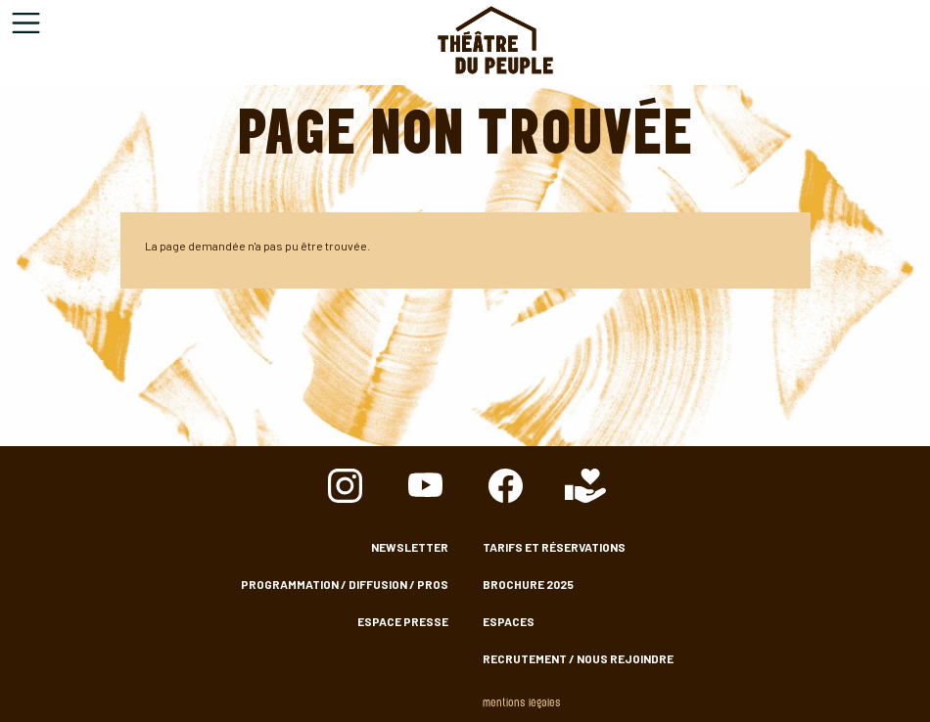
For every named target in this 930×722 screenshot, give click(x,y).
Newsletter (409, 547)
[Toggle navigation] (26, 23)
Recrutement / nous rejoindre (578, 658)
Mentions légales (522, 704)
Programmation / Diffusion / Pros (344, 584)
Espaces (509, 621)
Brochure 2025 (528, 584)
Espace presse (402, 621)
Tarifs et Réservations (554, 547)
